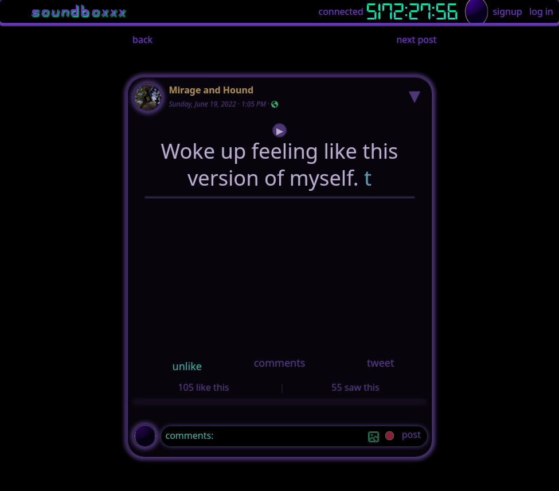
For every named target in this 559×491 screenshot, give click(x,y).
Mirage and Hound (211, 90)
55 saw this (355, 387)
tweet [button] (380, 363)
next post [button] (416, 39)
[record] (389, 437)
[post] (411, 436)
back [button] (142, 39)
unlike (187, 366)
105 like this (203, 387)
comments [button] (280, 363)
